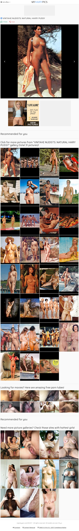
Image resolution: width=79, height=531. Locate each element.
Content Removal (29, 527)
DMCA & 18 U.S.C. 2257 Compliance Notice (51, 527)
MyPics (40, 2)
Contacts (16, 527)
